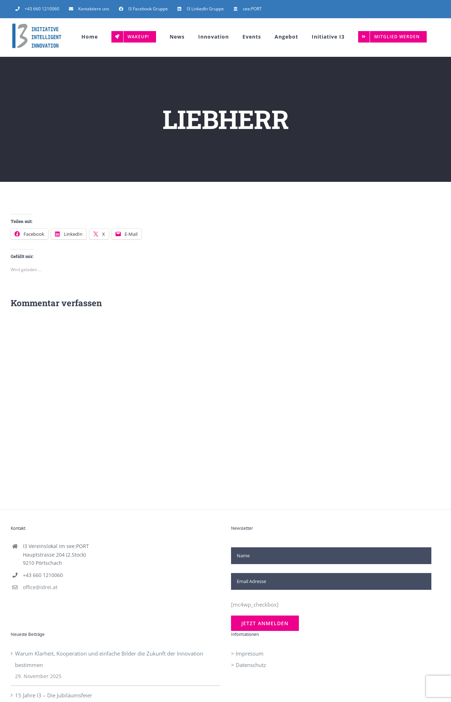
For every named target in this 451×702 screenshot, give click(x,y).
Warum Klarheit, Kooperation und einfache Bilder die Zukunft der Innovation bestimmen (109, 659)
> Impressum (247, 653)
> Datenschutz (248, 664)
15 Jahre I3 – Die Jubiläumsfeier (53, 695)
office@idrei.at (40, 587)
